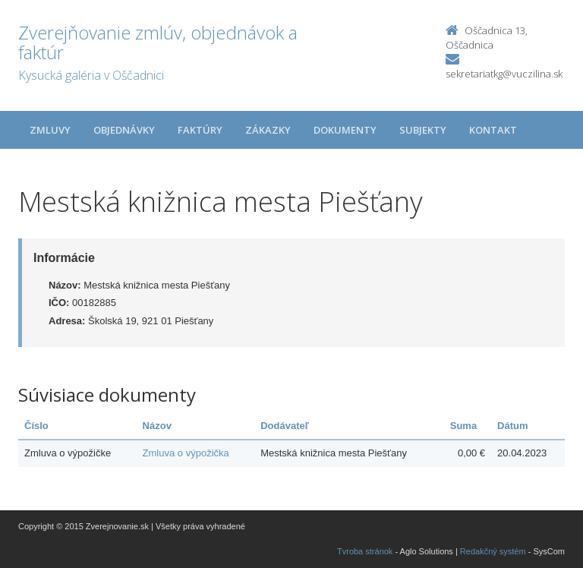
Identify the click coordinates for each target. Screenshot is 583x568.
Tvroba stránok (364, 551)
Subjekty (422, 130)
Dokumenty (345, 130)
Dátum (512, 425)
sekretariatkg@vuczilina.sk (504, 73)
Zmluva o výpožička (186, 453)
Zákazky (268, 130)
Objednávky (124, 130)
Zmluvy (50, 130)
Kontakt (493, 130)
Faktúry (200, 130)
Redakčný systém (493, 551)
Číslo (36, 425)
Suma (463, 425)
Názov (157, 425)
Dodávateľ (284, 425)
